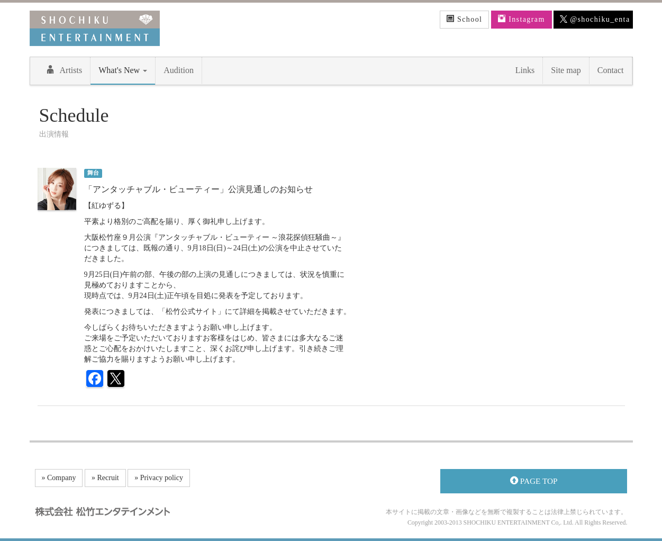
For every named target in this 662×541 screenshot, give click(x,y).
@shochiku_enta (595, 19)
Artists (64, 70)
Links (524, 70)
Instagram (521, 19)
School (465, 19)
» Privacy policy (158, 478)
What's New (122, 70)
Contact (610, 70)
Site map (566, 70)
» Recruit (105, 478)
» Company (59, 478)
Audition (179, 70)
